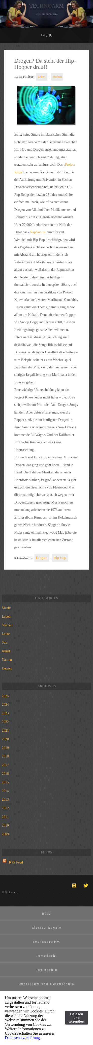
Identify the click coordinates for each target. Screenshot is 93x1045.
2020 (5, 739)
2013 (5, 799)
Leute (6, 634)
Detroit (7, 668)
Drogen (41, 558)
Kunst (6, 651)
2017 (5, 765)
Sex (4, 642)
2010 (5, 825)
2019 (5, 748)
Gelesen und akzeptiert (76, 1017)
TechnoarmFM (46, 941)
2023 (5, 713)
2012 (5, 808)
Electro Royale (46, 927)
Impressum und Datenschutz (46, 984)
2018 (5, 756)
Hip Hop (60, 558)
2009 (5, 834)
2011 (5, 817)
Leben (41, 76)
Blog (46, 913)
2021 (5, 730)
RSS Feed (16, 862)
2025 (5, 696)
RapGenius (38, 232)
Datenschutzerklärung (22, 1038)
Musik (6, 608)
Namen (7, 660)
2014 (5, 791)
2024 (5, 704)
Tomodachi (46, 955)
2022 (5, 722)
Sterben (57, 76)
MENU (46, 35)
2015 (5, 782)
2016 (5, 773)
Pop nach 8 (46, 970)
